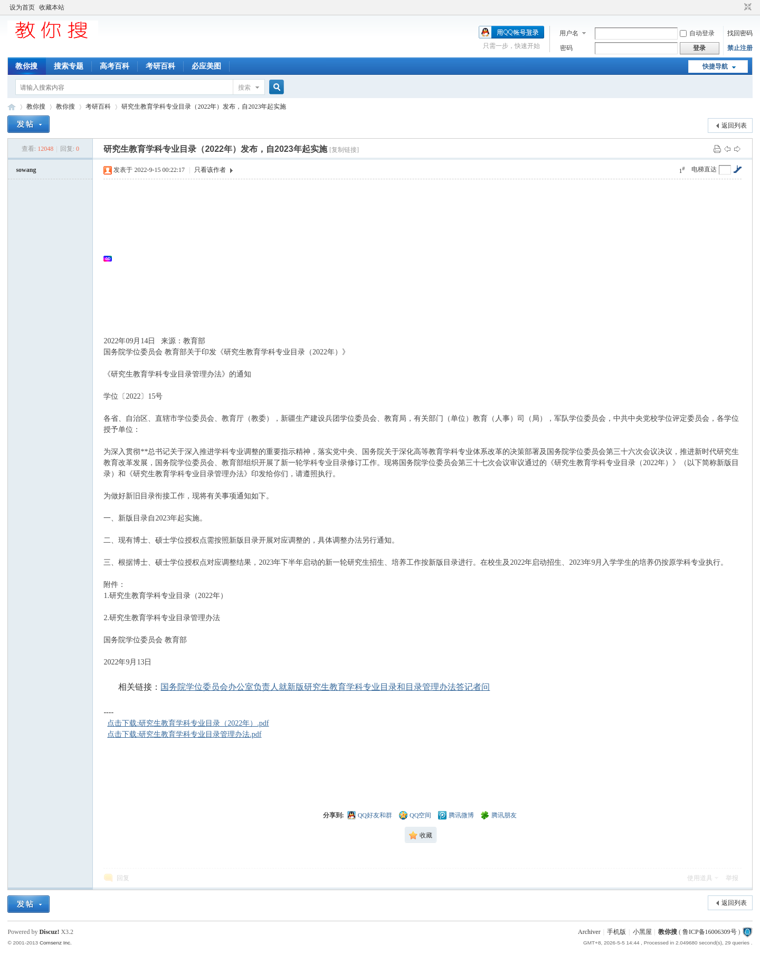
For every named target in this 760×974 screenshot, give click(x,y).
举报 (732, 878)
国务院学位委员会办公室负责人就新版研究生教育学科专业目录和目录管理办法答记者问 (325, 686)
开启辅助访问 (737, 7)
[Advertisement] (427, 258)
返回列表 (734, 125)
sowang (26, 169)
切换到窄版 (746, 7)
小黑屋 (642, 932)
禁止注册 (740, 48)
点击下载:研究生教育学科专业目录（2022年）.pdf (188, 723)
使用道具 (699, 878)
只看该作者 (210, 169)
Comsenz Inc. (56, 943)
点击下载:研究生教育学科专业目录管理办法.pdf (184, 734)
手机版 (616, 932)
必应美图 (206, 66)
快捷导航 (715, 66)
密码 (566, 48)
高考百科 (114, 66)
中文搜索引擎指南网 (11, 106)
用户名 (568, 33)
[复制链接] (344, 149)
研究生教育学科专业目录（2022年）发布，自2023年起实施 (203, 106)
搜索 (244, 87)
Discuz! (49, 932)
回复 (123, 878)
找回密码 (740, 33)
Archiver (589, 932)
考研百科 (160, 66)
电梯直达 (704, 169)
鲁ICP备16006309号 (709, 932)
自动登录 (697, 33)
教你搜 (26, 66)
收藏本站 (51, 7)
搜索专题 (68, 66)
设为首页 (22, 7)
